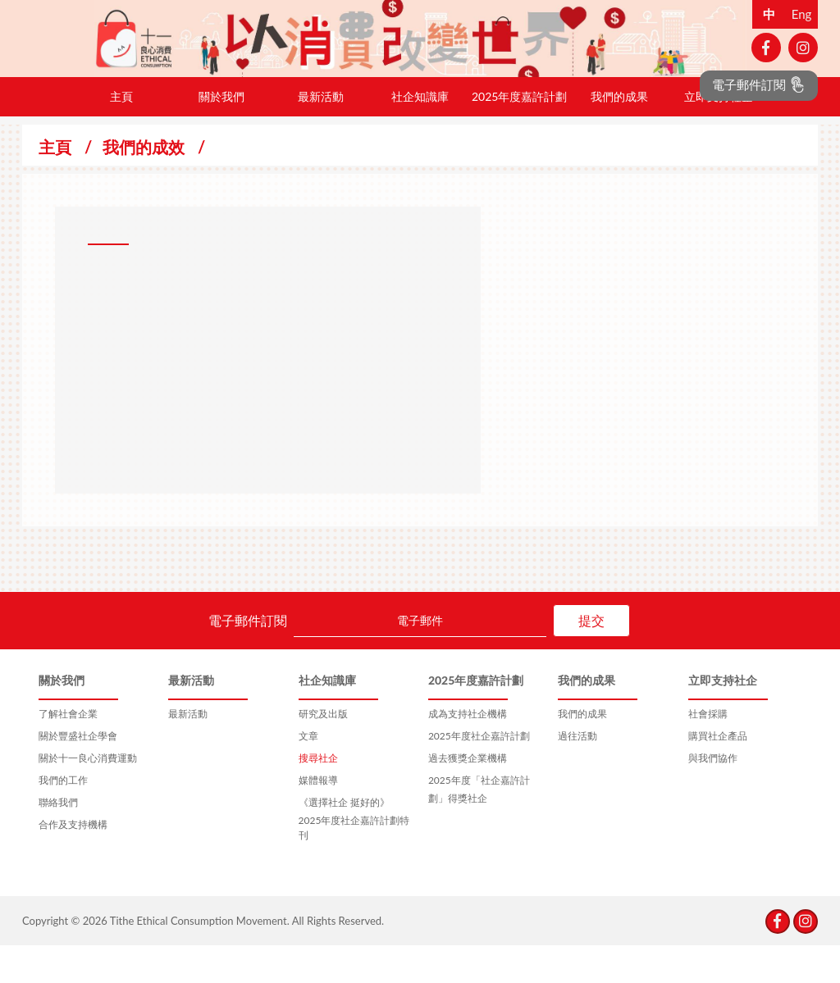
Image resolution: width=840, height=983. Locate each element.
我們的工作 (63, 818)
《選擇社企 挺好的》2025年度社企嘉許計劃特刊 (354, 856)
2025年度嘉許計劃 (519, 134)
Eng (802, 14)
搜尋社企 (318, 796)
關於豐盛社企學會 (78, 773)
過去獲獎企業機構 (467, 796)
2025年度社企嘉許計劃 (479, 773)
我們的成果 (619, 134)
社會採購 (708, 751)
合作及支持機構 (73, 862)
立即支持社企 (718, 134)
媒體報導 (318, 818)
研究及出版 (323, 751)
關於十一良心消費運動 (88, 796)
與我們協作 (712, 796)
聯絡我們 (58, 840)
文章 (308, 773)
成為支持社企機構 (467, 751)
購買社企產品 (717, 773)
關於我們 (221, 134)
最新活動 (321, 134)
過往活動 (577, 773)
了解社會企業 (68, 751)
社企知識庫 (420, 134)
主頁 (121, 134)
